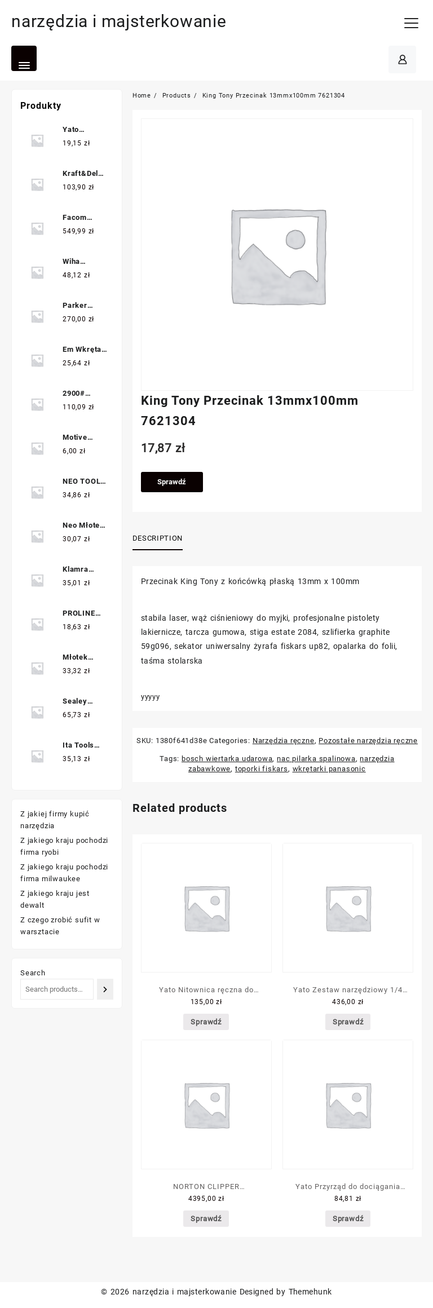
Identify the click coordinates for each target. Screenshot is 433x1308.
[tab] (161, 539)
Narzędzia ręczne (284, 740)
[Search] (105, 989)
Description (157, 538)
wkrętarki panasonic (329, 769)
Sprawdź (171, 482)
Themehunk (310, 1291)
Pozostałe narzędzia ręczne (368, 740)
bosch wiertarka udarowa (227, 758)
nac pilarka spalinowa (316, 758)
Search (33, 973)
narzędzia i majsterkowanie (119, 21)
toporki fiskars (261, 769)
